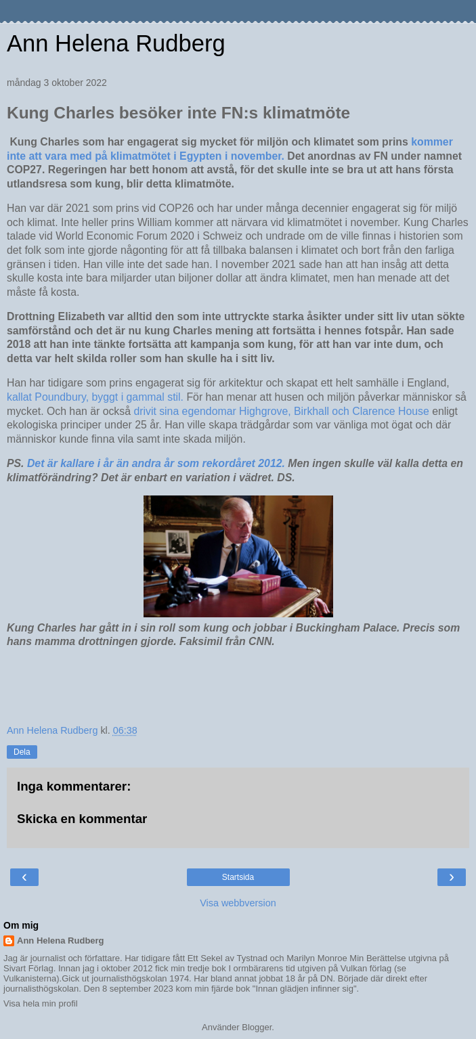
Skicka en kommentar (82, 819)
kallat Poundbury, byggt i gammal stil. (96, 397)
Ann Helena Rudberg (116, 43)
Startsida (238, 877)
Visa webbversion (238, 903)
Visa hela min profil (40, 1003)
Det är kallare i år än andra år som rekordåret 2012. (156, 463)
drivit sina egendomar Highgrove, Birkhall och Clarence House (281, 411)
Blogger (257, 1027)
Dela (22, 752)
